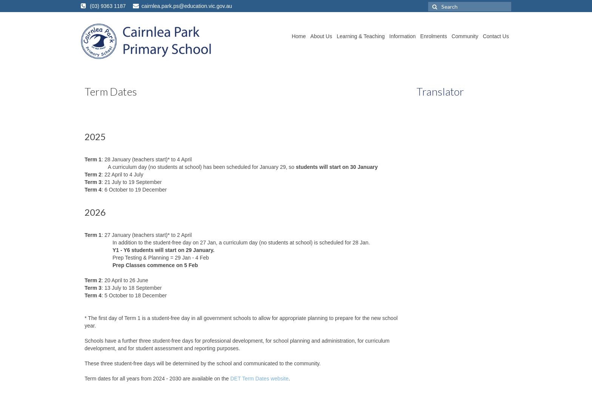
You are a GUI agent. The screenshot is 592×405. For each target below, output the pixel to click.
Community (465, 36)
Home (299, 36)
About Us (321, 36)
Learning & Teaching (361, 36)
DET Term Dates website (259, 379)
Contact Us (496, 36)
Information (402, 36)
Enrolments (433, 36)
